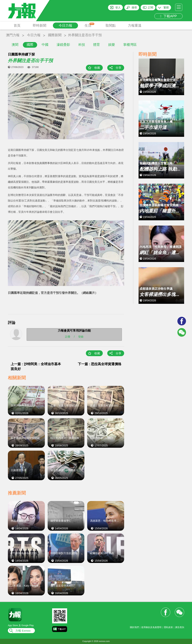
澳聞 (15, 45)
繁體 (166, 7)
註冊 (67, 336)
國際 (30, 45)
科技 (81, 45)
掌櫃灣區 (130, 45)
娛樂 (111, 45)
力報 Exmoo (23, 630)
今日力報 (65, 25)
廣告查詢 (179, 627)
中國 (45, 45)
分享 (118, 67)
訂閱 (150, 7)
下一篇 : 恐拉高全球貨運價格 (99, 364)
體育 (96, 45)
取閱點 (111, 25)
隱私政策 (168, 627)
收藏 (97, 67)
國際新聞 (55, 35)
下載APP (168, 16)
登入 (118, 7)
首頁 (17, 25)
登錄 (80, 336)
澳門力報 (13, 35)
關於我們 (134, 627)
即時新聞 (39, 25)
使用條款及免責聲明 (151, 627)
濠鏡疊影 (63, 45)
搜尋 (134, 7)
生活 (89, 25)
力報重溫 (134, 25)
